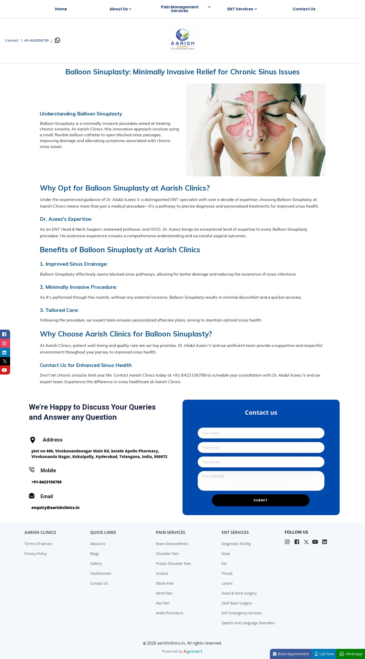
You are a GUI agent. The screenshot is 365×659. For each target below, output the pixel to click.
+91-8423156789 (46, 481)
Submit (260, 500)
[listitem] (288, 542)
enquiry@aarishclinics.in (55, 507)
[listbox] (121, 9)
